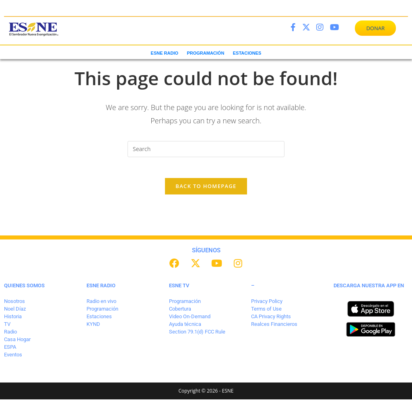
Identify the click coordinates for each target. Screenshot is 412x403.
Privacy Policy (266, 305)
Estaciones (99, 320)
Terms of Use (266, 312)
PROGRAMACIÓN (205, 53)
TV (7, 328)
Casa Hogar (17, 343)
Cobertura (180, 312)
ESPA (10, 350)
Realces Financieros (274, 328)
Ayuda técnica (185, 328)
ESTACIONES (247, 53)
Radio (10, 335)
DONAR (375, 28)
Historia (13, 320)
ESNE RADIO (164, 53)
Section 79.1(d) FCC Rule (197, 335)
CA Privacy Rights (271, 320)
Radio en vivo (101, 305)
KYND (93, 328)
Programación (102, 312)
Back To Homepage (205, 189)
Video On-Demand (189, 320)
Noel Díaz (15, 312)
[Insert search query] (206, 149)
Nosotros (14, 305)
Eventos (13, 358)
